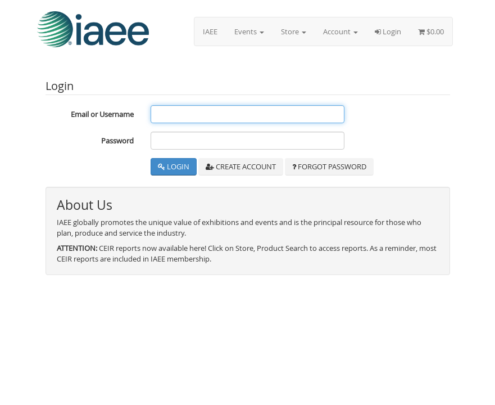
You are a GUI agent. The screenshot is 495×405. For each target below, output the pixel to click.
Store (293, 31)
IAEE (210, 31)
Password (117, 141)
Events (249, 31)
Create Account (241, 166)
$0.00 (431, 31)
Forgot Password (329, 166)
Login (388, 31)
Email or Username (102, 114)
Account (340, 31)
